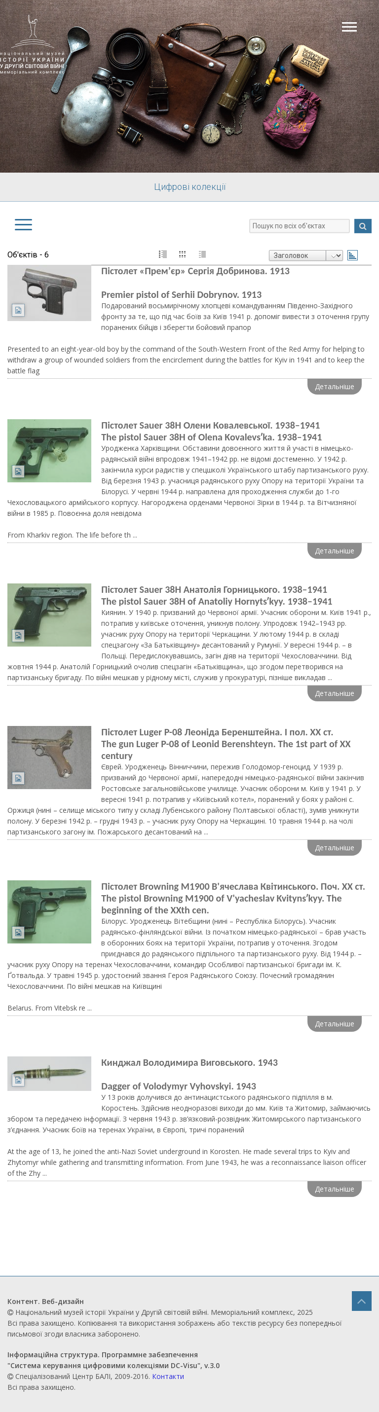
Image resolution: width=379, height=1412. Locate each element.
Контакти (168, 1376)
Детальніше (334, 386)
